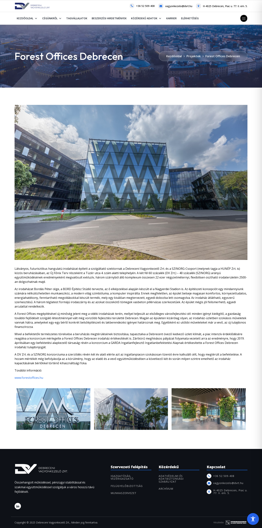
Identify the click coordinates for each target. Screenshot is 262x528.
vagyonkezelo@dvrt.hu (178, 6)
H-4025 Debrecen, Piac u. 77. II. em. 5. (225, 6)
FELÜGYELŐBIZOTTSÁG (127, 486)
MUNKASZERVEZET (123, 493)
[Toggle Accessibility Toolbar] (253, 519)
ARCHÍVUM (166, 488)
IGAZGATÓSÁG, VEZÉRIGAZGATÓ (122, 477)
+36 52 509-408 (145, 6)
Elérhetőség (190, 18)
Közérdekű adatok (146, 18)
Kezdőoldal (27, 18)
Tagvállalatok (76, 18)
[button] (243, 18)
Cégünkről (52, 18)
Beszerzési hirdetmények (109, 18)
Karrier (171, 18)
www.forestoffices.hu (29, 378)
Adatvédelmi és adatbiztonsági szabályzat (171, 479)
